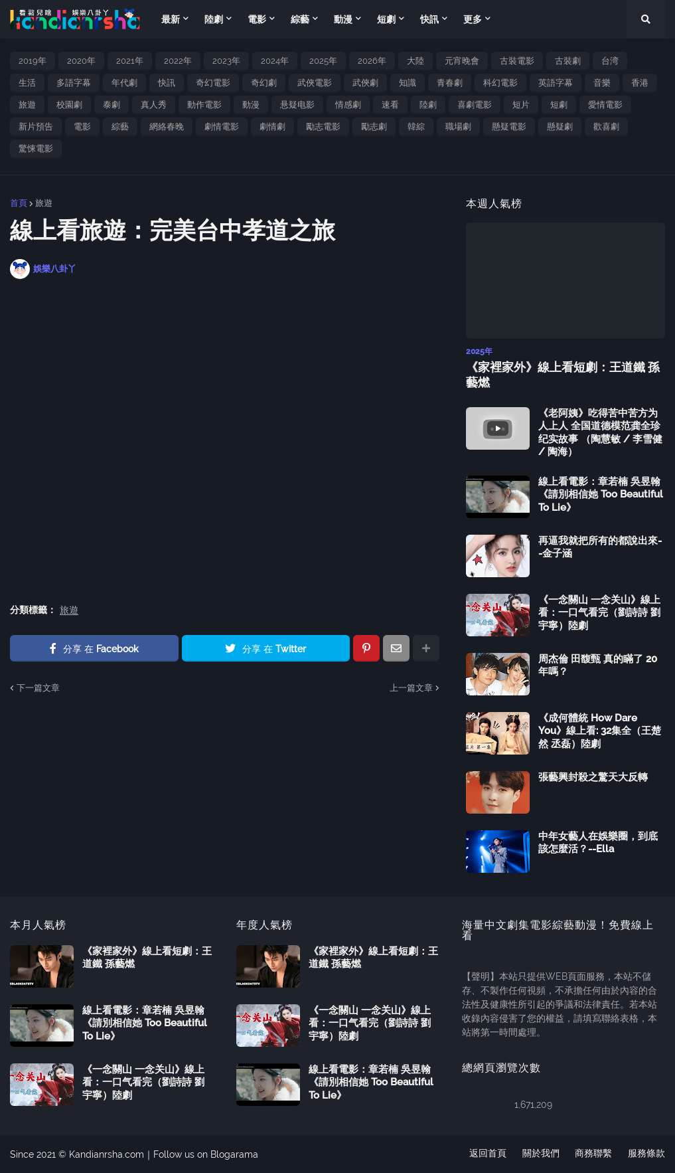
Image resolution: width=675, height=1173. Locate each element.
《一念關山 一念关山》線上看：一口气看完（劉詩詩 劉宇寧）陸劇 (599, 613)
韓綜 (416, 127)
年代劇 (124, 83)
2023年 (226, 61)
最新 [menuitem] (170, 19)
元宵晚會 (462, 61)
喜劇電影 (474, 105)
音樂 (602, 83)
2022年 (178, 61)
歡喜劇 (606, 127)
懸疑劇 (560, 127)
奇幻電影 (213, 83)
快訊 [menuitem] (429, 19)
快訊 (166, 83)
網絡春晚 (166, 127)
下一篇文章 (38, 688)
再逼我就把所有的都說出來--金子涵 (600, 547)
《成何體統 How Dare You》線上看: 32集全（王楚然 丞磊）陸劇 (599, 731)
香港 (639, 83)
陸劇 (428, 105)
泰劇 (111, 105)
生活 (27, 83)
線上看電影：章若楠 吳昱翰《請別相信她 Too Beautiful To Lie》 (600, 494)
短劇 (558, 105)
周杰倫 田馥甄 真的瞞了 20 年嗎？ (597, 665)
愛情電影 (605, 105)
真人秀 (154, 105)
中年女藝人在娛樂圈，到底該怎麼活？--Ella (598, 843)
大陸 (415, 61)
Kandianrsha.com (106, 1153)
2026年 (372, 61)
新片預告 (36, 127)
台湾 (610, 61)
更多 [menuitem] (472, 19)
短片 (521, 105)
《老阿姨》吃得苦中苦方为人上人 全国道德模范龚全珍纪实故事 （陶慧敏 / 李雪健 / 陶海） (600, 432)
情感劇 (348, 105)
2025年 (323, 61)
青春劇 (450, 83)
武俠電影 (314, 83)
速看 (390, 105)
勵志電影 (323, 127)
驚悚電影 (36, 148)
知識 (407, 83)
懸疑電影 (509, 127)
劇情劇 (272, 127)
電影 (82, 127)
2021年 (129, 61)
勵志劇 (374, 127)
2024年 (275, 61)
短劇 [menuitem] (386, 19)
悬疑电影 (297, 105)
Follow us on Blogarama (205, 1153)
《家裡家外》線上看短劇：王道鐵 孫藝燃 (563, 374)
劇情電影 (221, 127)
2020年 (81, 61)
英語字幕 (555, 83)
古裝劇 (568, 61)
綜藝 (120, 127)
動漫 (251, 105)
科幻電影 (500, 83)
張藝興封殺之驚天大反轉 (593, 777)
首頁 (18, 203)
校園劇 (69, 105)
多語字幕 (73, 83)
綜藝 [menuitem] (300, 19)
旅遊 (27, 105)
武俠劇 (365, 83)
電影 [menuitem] (257, 19)
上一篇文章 (411, 688)
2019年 (32, 61)
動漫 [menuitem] (343, 19)
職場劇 (458, 127)
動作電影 (204, 105)
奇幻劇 (264, 83)
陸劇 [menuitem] (213, 19)
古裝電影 (517, 61)
